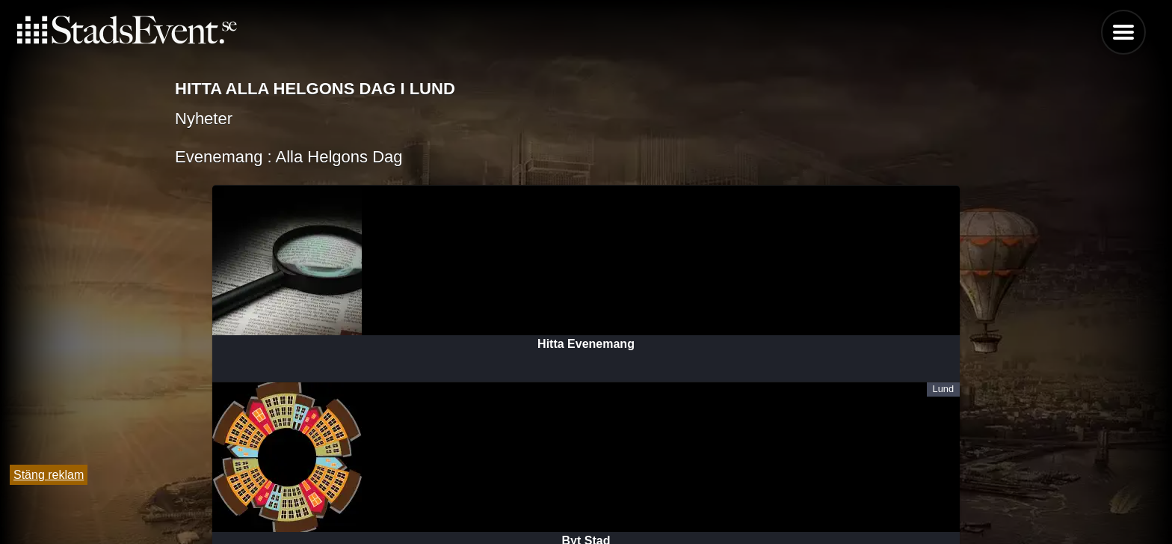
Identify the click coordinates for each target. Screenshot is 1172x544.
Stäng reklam (48, 474)
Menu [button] (1123, 32)
